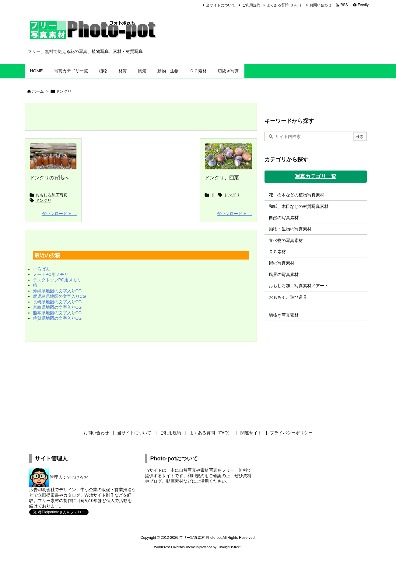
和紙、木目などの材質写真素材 (298, 206)
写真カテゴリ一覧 (315, 176)
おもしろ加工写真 (51, 195)
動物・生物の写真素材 (290, 228)
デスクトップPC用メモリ (57, 279)
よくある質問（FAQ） (285, 5)
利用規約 (196, 475)
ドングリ (43, 200)
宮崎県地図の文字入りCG (57, 307)
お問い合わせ (320, 5)
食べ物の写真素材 (286, 240)
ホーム (38, 91)
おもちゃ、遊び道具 (288, 297)
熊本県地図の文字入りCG (57, 312)
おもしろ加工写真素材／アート (298, 285)
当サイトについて (220, 5)
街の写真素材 (281, 262)
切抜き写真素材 (284, 315)
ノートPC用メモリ (50, 274)
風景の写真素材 (284, 274)
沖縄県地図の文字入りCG (57, 290)
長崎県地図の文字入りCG (57, 301)
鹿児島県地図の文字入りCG (59, 296)
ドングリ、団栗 (222, 177)
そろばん (41, 269)
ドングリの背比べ (49, 177)
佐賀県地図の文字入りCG (57, 318)
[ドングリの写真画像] (228, 156)
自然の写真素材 (284, 217)
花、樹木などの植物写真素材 (296, 194)
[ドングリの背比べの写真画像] (53, 156)
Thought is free (229, 547)
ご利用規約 (251, 5)
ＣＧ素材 (277, 251)
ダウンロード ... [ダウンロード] (59, 213)
